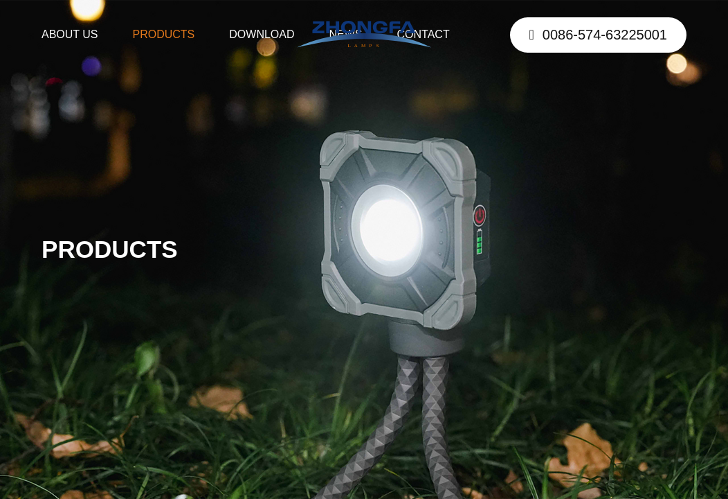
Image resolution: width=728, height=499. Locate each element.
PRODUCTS (164, 34)
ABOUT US (70, 34)
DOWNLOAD (261, 34)
